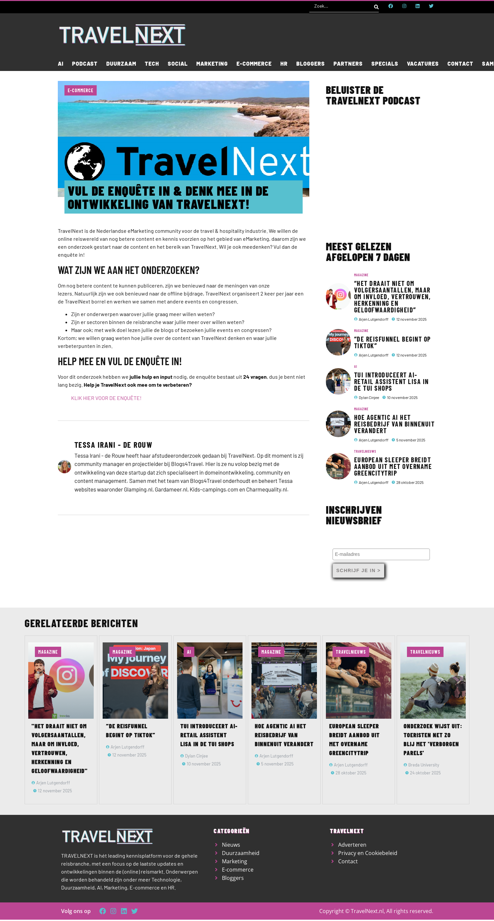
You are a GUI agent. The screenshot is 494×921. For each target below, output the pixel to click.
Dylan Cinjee (369, 397)
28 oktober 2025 (410, 482)
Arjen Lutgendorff (373, 319)
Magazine (361, 275)
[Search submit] (376, 6)
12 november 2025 (411, 319)
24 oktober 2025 (425, 772)
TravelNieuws (365, 451)
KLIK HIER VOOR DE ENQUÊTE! (106, 398)
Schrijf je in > (358, 570)
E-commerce (80, 90)
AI (355, 366)
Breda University (423, 764)
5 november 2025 (410, 439)
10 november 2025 (402, 397)
